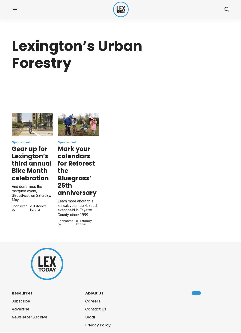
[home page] (121, 9)
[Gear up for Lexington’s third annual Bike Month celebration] (32, 124)
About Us (94, 293)
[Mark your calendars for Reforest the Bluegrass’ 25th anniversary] (78, 124)
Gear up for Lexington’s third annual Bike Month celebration (32, 163)
